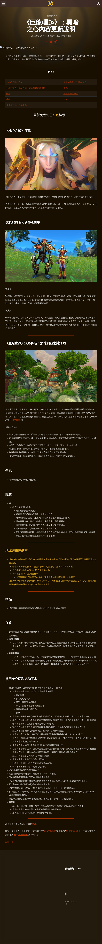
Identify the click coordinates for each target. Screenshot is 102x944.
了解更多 (18, 420)
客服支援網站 (50, 831)
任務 (66, 99)
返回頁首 (9, 842)
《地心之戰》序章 (14, 82)
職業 (8, 93)
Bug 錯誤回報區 (21, 835)
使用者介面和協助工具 (16, 105)
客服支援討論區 (73, 831)
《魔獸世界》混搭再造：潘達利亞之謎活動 (25, 88)
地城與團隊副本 (71, 93)
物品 (8, 99)
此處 (34, 824)
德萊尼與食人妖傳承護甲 (75, 82)
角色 (66, 88)
